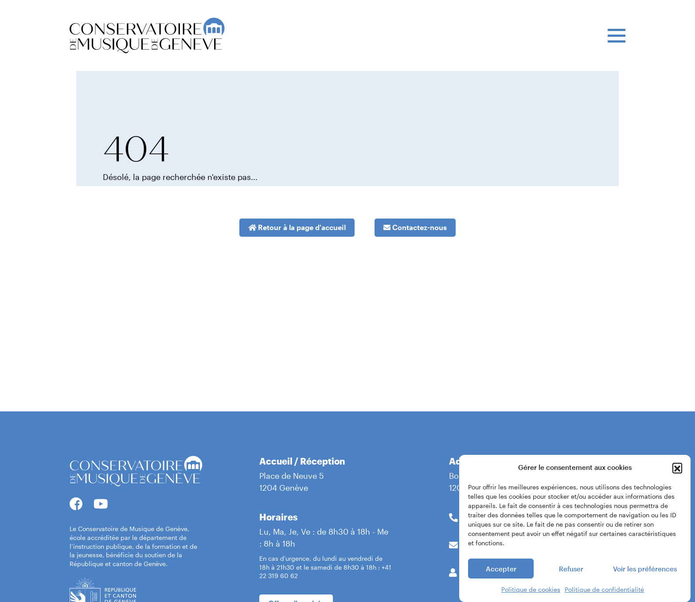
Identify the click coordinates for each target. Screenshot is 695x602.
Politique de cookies (530, 591)
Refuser (571, 570)
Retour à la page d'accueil (297, 227)
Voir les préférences (645, 570)
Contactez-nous (415, 227)
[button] (677, 469)
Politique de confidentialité (604, 591)
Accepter (501, 570)
